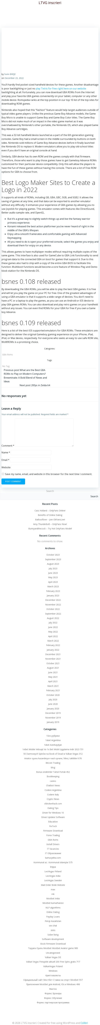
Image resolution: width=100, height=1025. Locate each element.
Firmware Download (53, 830)
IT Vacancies (53, 848)
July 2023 (53, 568)
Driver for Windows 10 (53, 812)
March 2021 (53, 686)
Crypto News (53, 799)
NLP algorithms (53, 907)
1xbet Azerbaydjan (53, 744)
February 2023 (53, 591)
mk (52, 894)
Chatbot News (53, 785)
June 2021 (53, 672)
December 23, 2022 (14, 78)
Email (5, 460)
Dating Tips (52, 808)
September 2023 (53, 559)
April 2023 (53, 582)
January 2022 (53, 649)
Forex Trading (53, 835)
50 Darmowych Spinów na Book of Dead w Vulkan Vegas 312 (52, 753)
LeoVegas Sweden (53, 880)
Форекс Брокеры (53, 993)
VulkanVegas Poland (53, 966)
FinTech (53, 826)
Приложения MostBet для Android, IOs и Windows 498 (53, 984)
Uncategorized (53, 952)
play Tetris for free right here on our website (61, 88)
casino (53, 781)
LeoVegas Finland (53, 871)
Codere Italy (53, 794)
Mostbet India (53, 898)
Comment (7, 445)
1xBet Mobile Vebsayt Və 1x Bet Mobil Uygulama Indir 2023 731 (53, 749)
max (53, 889)
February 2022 (53, 645)
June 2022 (53, 627)
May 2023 (53, 577)
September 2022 (53, 613)
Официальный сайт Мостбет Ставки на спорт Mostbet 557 (53, 979)
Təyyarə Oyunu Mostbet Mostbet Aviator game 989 (53, 948)
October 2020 (53, 695)
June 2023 (53, 572)
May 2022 (53, 631)
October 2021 (53, 663)
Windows (53, 970)
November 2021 (53, 658)
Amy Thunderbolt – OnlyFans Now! (50, 524)
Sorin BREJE (10, 74)
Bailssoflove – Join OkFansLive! (50, 519)
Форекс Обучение (53, 998)
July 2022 (53, 622)
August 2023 (53, 563)
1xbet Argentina (53, 740)
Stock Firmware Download (53, 943)
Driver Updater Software (53, 817)
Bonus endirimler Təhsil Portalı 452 (53, 771)
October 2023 (53, 554)
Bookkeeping (53, 776)
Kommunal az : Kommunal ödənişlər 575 (53, 862)
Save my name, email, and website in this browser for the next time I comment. (48, 474)
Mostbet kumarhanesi (53, 903)
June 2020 (53, 704)
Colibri (84, 1023)
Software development (53, 939)
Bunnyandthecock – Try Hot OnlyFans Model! (50, 528)
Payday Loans (53, 916)
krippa (53, 866)
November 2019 (53, 717)
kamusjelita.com (53, 857)
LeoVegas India (53, 875)
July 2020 (53, 699)
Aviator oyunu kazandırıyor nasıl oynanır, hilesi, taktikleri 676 (53, 758)
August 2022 (53, 618)
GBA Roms (7, 354)
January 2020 (53, 708)
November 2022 (53, 604)
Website (6, 467)
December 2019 (53, 713)
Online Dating (52, 912)
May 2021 (53, 676)
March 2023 (53, 586)
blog (53, 767)
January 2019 (53, 722)
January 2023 (53, 595)
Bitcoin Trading (53, 762)
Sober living (52, 934)
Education (53, 821)
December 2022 (53, 600)
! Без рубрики (53, 735)
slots (53, 930)
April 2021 (53, 681)
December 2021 (53, 654)
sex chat (53, 925)
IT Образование (53, 853)
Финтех (53, 989)
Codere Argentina (53, 790)
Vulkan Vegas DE (53, 957)
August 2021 (53, 667)
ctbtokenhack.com (53, 803)
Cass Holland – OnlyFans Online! (50, 510)
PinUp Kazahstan (53, 921)
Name (5, 452)
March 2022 (53, 640)
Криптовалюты (53, 975)
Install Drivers (52, 844)
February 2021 (53, 690)
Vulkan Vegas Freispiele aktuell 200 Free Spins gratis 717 (53, 961)
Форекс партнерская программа (53, 1002)
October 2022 (53, 609)
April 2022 (53, 636)
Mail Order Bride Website (53, 885)
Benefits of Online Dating (50, 515)
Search (50, 491)
